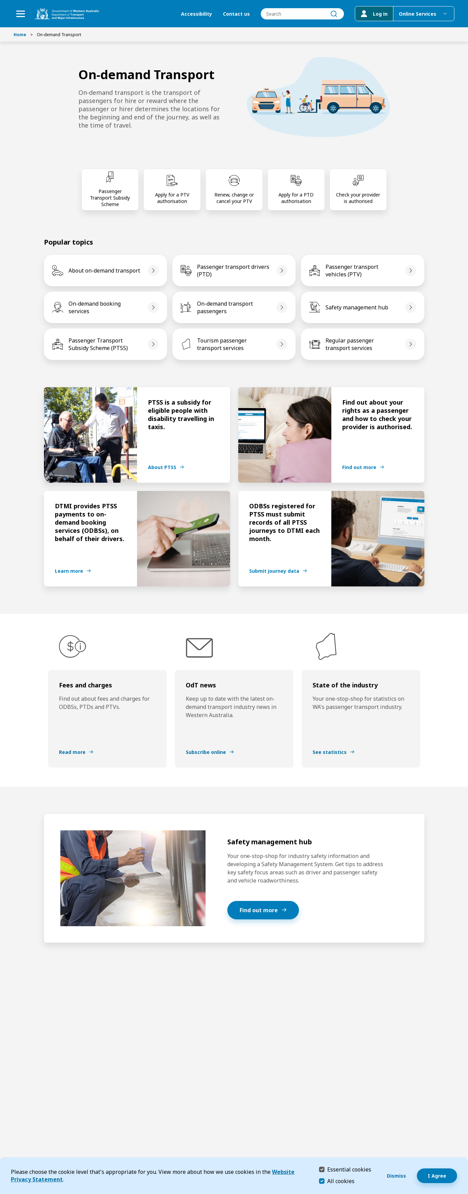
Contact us (236, 14)
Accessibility (196, 14)
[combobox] (302, 13)
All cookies (340, 1181)
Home (20, 35)
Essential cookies (349, 1169)
